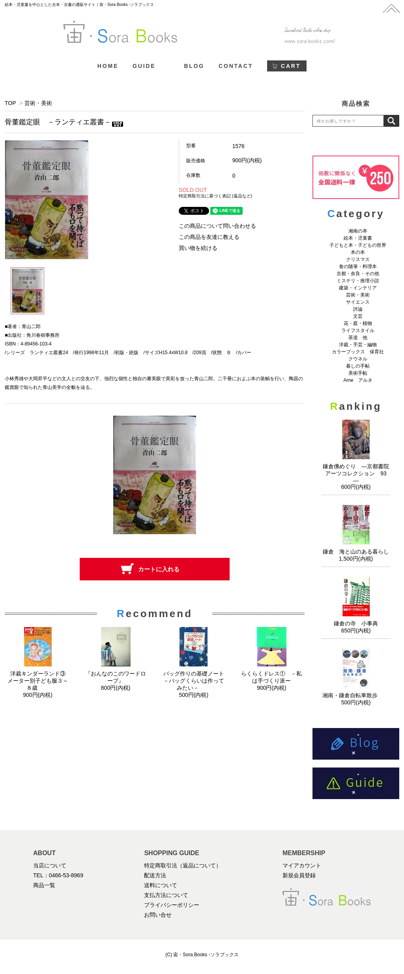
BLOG (194, 66)
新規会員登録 (299, 875)
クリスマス (358, 259)
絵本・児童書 (358, 238)
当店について (49, 865)
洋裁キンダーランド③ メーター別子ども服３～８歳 (39, 680)
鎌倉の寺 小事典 (356, 623)
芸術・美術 (38, 103)
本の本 (358, 252)
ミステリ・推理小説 (358, 280)
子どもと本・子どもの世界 (357, 245)
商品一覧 (44, 885)
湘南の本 (357, 231)
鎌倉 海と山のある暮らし (356, 551)
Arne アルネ (357, 380)
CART (291, 66)
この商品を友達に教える (209, 237)
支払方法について (166, 895)
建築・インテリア (358, 288)
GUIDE (144, 66)
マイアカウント (301, 865)
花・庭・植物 (358, 323)
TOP (10, 103)
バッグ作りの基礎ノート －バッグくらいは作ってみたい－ (196, 680)
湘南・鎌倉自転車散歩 (355, 695)
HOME (107, 66)
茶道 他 (357, 337)
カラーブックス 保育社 (358, 352)
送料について (160, 885)
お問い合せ (158, 915)
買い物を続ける (198, 248)
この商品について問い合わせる (217, 226)
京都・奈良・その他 (358, 273)
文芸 (358, 316)
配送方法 (155, 875)
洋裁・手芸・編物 (360, 344)
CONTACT (236, 66)
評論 (358, 309)
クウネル (357, 359)
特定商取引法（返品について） (182, 865)
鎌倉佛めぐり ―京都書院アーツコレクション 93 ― (357, 473)
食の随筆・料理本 (358, 266)
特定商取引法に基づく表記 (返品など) (215, 195)
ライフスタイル (357, 330)
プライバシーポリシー (171, 905)
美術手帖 (357, 373)
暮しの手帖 (358, 366)
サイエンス (358, 302)
